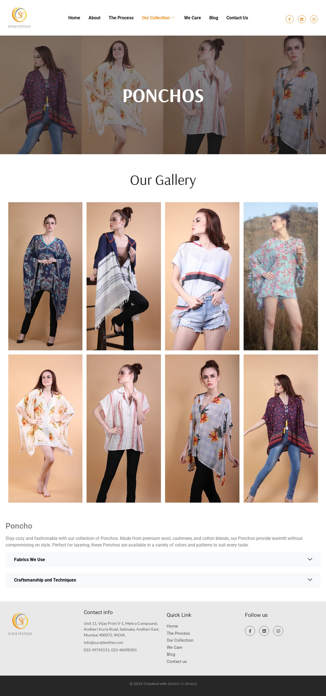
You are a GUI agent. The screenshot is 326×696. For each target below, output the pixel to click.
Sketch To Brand (182, 683)
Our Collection (158, 17)
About (94, 17)
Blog (213, 17)
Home (74, 17)
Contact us (237, 17)
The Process (121, 17)
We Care (192, 17)
